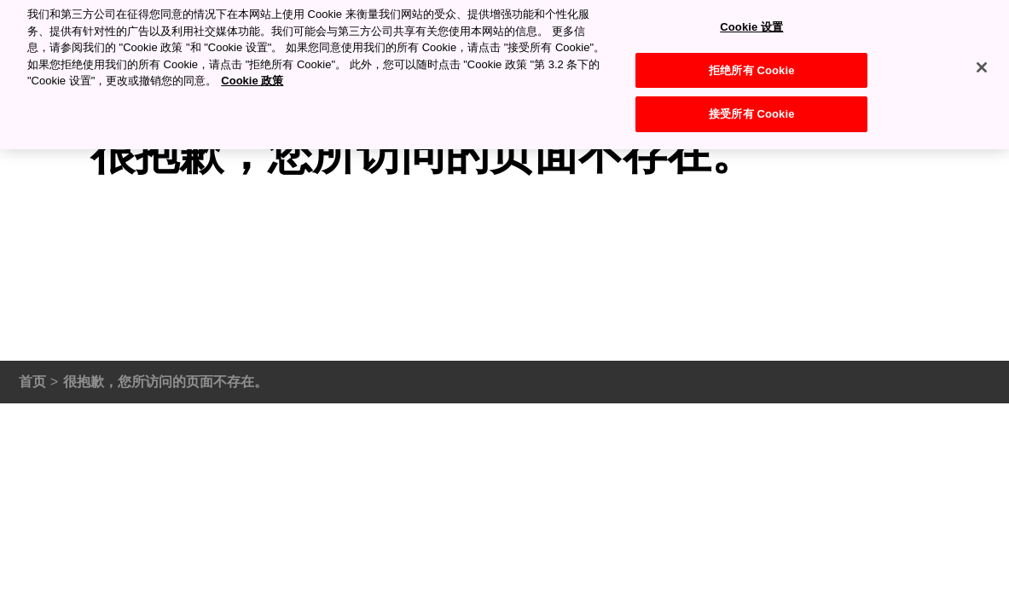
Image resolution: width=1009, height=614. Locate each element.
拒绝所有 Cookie (751, 65)
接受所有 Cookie (751, 109)
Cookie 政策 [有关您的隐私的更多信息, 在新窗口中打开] (252, 76)
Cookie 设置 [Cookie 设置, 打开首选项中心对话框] (751, 22)
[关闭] (981, 63)
